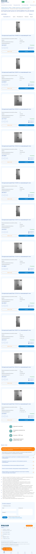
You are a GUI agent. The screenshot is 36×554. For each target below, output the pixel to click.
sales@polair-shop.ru (6, 534)
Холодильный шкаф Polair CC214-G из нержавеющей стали (16, 404)
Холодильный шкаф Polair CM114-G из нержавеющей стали (16, 146)
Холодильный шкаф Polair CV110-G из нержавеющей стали (16, 256)
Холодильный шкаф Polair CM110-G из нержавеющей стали (16, 109)
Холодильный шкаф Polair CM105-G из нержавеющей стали (16, 35)
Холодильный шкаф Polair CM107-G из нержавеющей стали (16, 72)
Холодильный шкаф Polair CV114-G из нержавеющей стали (16, 293)
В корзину (26, 51)
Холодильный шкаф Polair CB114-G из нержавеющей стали (16, 367)
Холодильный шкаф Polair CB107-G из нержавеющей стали (16, 330)
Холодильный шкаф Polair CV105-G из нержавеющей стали (16, 183)
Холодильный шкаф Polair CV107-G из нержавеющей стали (16, 219)
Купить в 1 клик (9, 51)
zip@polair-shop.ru (6, 536)
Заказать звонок (29, 525)
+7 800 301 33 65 (6, 538)
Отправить (4, 517)
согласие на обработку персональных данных (15, 517)
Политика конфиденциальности (5, 547)
